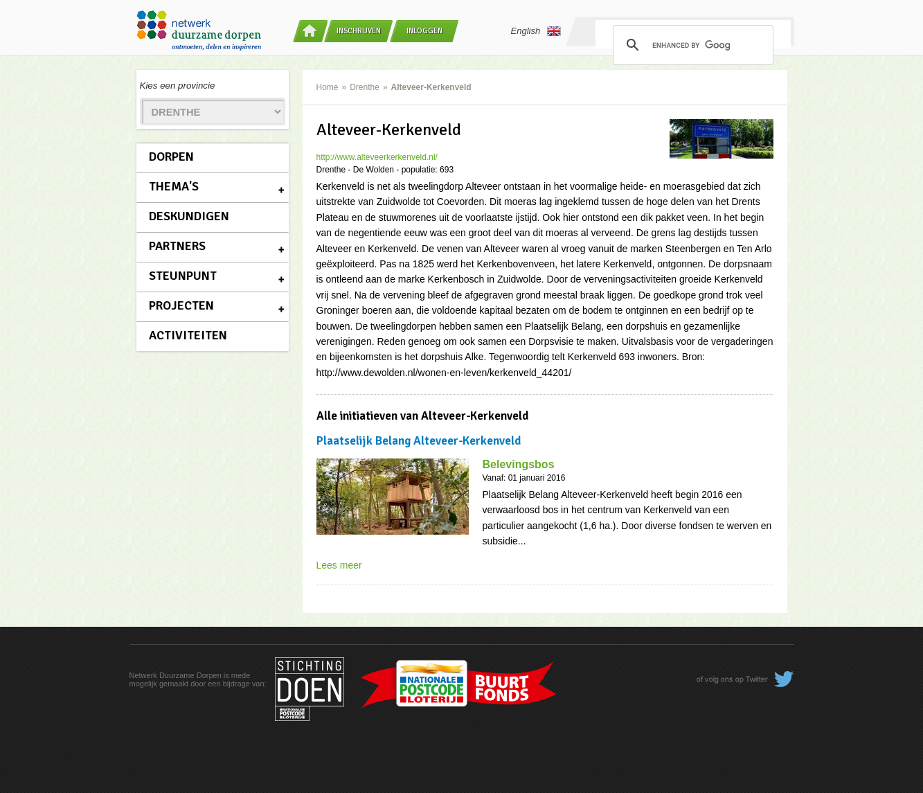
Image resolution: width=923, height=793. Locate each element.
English (536, 31)
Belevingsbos (519, 464)
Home (327, 87)
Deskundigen (189, 216)
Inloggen (424, 30)
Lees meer (339, 565)
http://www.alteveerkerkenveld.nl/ (377, 157)
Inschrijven (359, 30)
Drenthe (364, 87)
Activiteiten (188, 335)
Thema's (174, 186)
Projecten (181, 305)
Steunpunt (183, 275)
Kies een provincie (177, 85)
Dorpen (171, 156)
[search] (691, 45)
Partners (177, 245)
